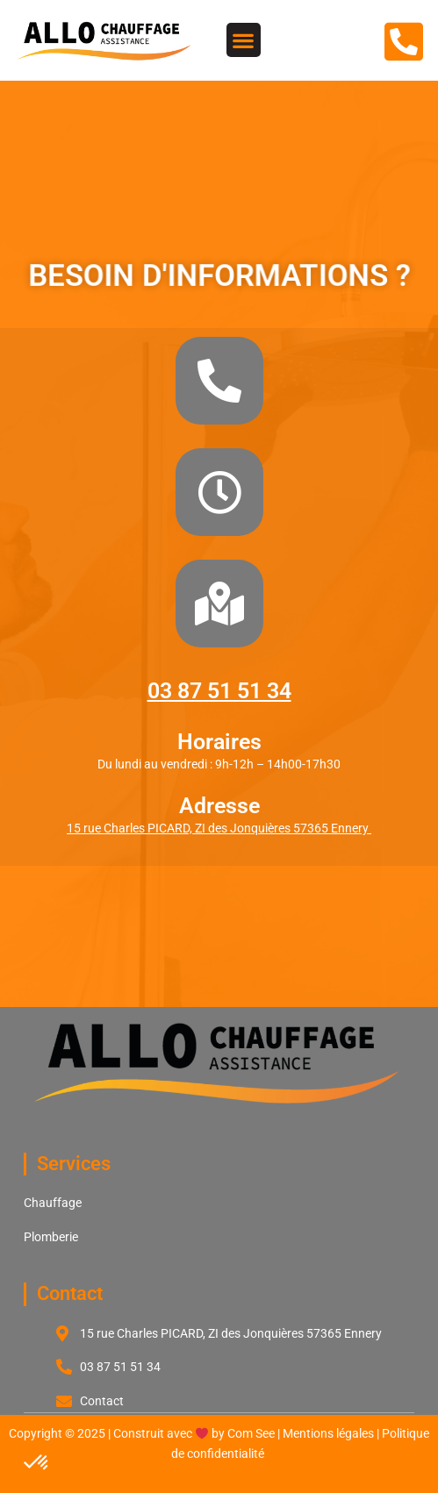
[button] (243, 40)
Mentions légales (328, 1433)
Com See (251, 1433)
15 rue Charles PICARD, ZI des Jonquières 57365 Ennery (219, 828)
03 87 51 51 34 (219, 691)
